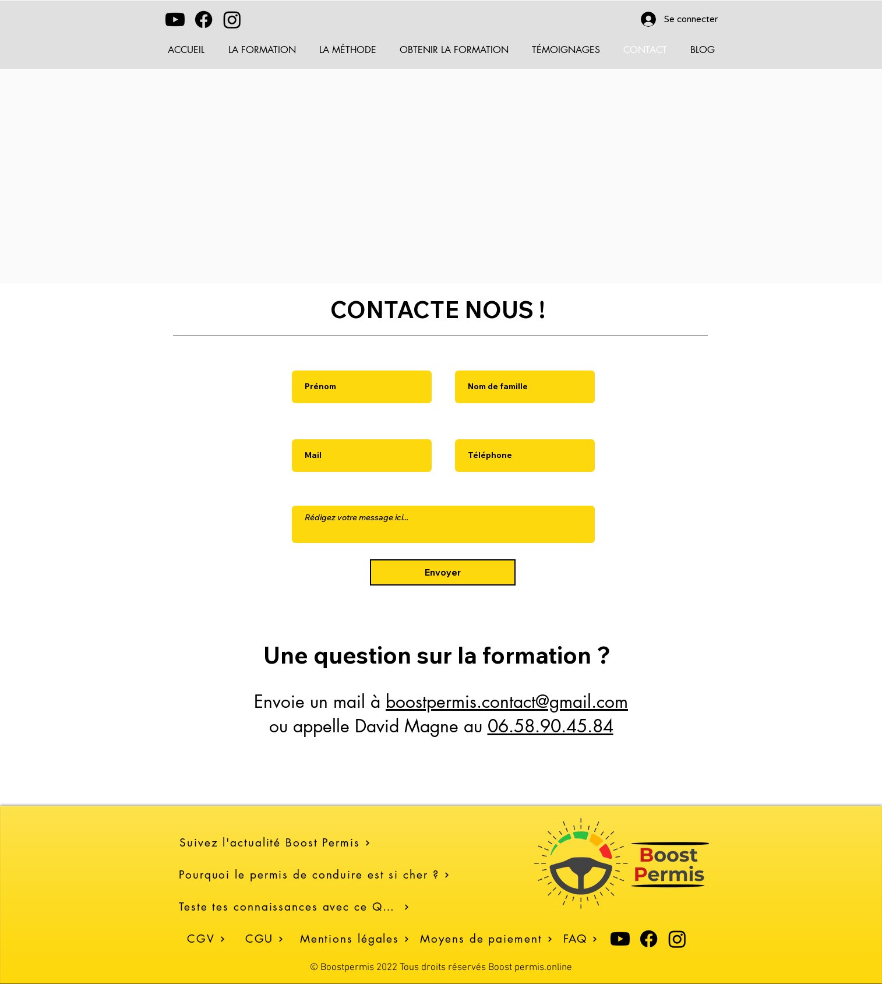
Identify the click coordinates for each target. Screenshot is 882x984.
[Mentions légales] (355, 939)
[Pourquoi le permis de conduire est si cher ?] (317, 875)
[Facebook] (203, 19)
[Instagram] (232, 19)
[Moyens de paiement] (486, 939)
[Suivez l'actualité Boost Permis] (317, 843)
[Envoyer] (443, 572)
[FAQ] (580, 939)
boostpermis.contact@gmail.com (507, 701)
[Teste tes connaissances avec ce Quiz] (294, 907)
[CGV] (206, 939)
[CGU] (264, 939)
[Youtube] (175, 19)
